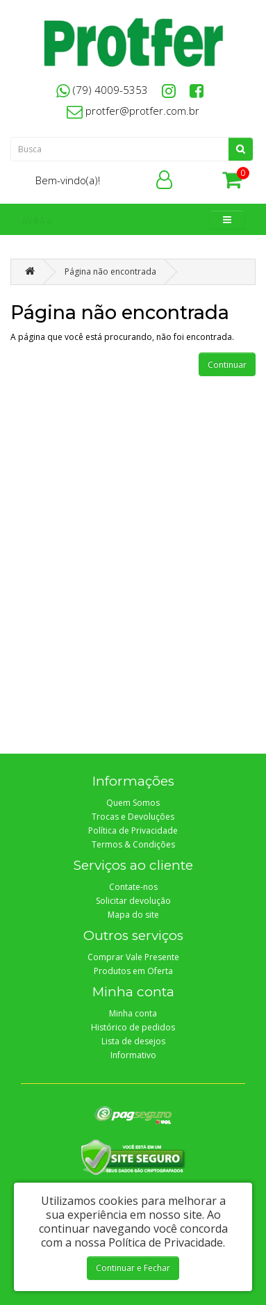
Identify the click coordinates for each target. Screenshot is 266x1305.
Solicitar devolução (133, 901)
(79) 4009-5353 (102, 90)
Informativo (133, 1055)
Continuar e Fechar (133, 1268)
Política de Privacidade (133, 830)
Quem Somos (133, 803)
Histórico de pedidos (133, 1027)
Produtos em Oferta (133, 971)
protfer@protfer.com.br (133, 110)
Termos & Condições (133, 844)
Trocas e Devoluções (133, 816)
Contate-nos (133, 887)
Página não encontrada (110, 271)
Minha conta (133, 1013)
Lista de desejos (133, 1041)
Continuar (227, 365)
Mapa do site (133, 915)
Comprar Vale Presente (133, 957)
